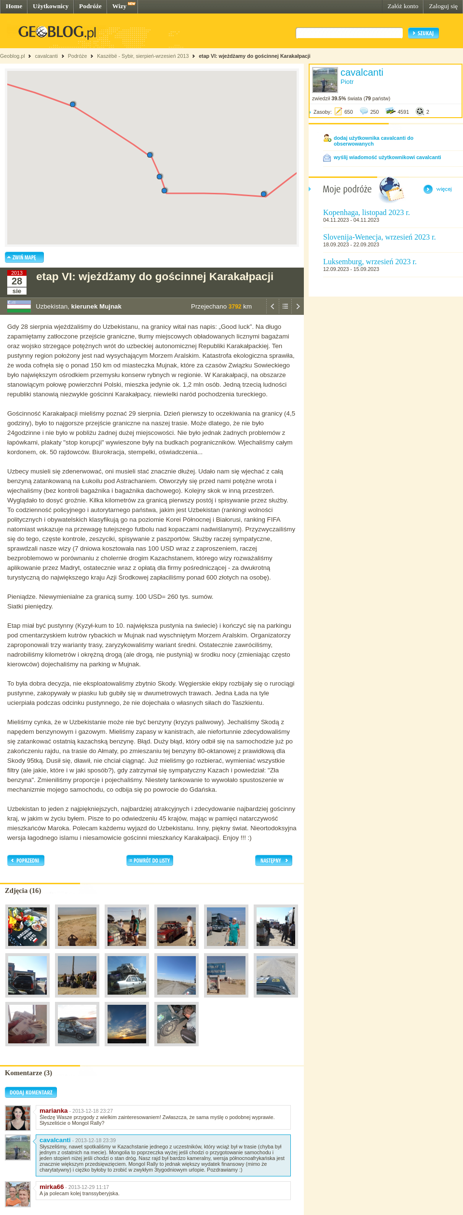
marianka (54, 1110)
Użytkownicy (50, 6)
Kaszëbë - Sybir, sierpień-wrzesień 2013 (143, 56)
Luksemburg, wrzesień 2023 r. (370, 261)
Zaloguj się (443, 6)
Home (14, 6)
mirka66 (52, 1186)
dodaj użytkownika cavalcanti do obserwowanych (373, 141)
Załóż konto (402, 6)
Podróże (90, 6)
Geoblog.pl (12, 56)
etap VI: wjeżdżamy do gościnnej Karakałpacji (255, 56)
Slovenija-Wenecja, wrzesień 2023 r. (379, 237)
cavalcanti (46, 56)
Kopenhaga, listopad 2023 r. (366, 212)
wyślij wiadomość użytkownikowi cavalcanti (387, 157)
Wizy (119, 6)
